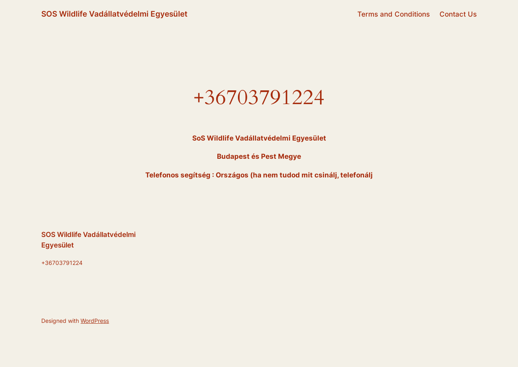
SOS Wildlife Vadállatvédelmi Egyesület (114, 14)
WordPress (95, 320)
